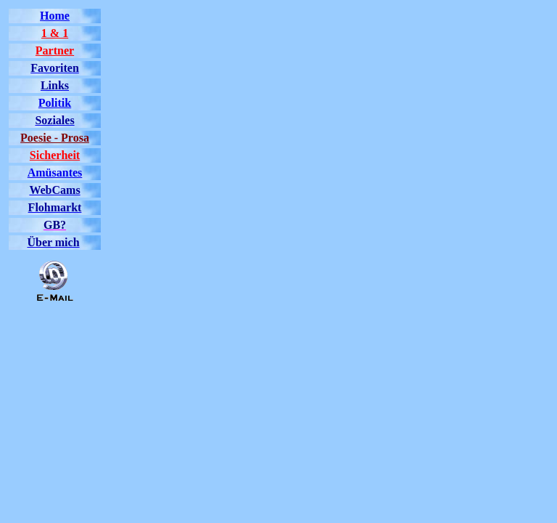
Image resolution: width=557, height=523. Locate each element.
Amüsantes (55, 172)
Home (55, 15)
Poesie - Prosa (54, 137)
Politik (54, 103)
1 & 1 (54, 33)
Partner (55, 50)
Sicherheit (55, 155)
